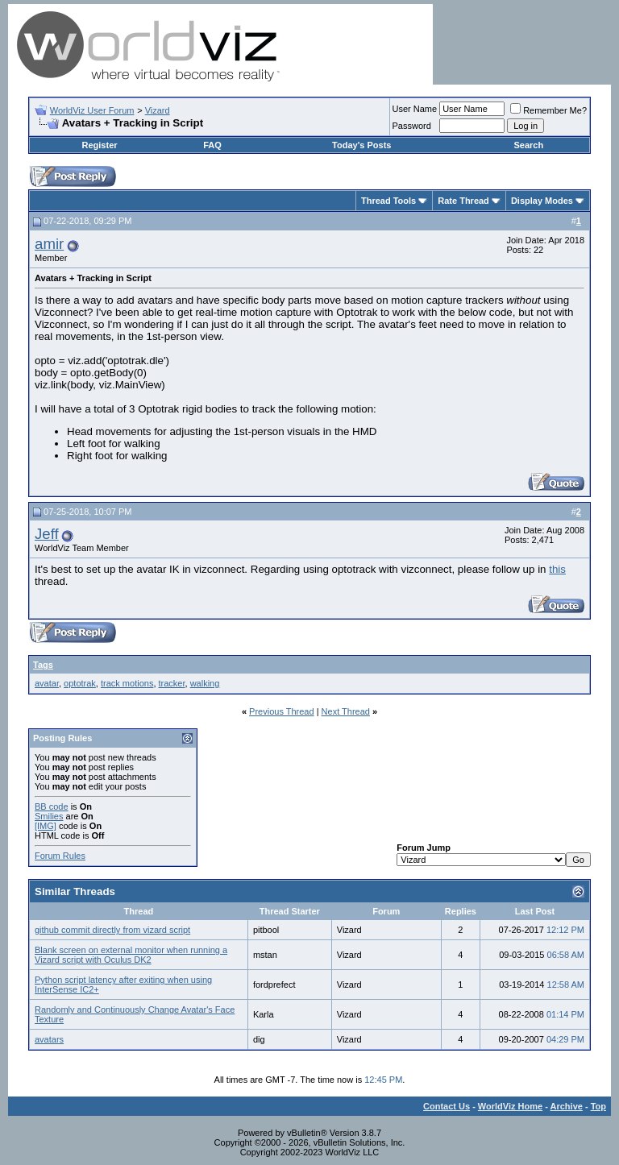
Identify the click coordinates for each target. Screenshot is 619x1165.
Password (412, 126)
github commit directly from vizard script (112, 930)
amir (49, 243)
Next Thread (346, 711)
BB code (52, 806)
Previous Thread (281, 711)
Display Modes (542, 200)
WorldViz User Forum (92, 110)
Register (100, 145)
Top (598, 1106)
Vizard (157, 110)
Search (528, 145)
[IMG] (45, 826)
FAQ (212, 145)
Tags (43, 665)
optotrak (80, 683)
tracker (172, 683)
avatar (47, 683)
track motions (127, 683)
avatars (49, 1039)
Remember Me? (548, 110)
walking (205, 683)
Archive (566, 1106)
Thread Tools (388, 200)
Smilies (49, 816)
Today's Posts (361, 145)
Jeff (47, 533)
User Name (415, 109)
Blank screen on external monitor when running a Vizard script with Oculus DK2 (131, 954)
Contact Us (446, 1106)
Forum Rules (60, 855)
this (557, 569)
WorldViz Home (510, 1106)
